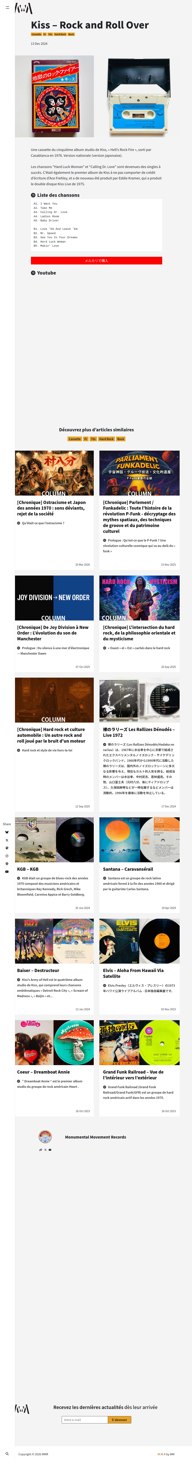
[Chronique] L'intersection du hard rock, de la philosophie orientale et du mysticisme (139, 633)
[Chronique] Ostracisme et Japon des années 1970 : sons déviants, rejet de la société (51, 508)
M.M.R (162, 1454)
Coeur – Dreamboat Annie (43, 1072)
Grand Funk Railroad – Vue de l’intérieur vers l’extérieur (133, 1074)
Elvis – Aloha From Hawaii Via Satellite (133, 973)
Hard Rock (60, 34)
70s (50, 34)
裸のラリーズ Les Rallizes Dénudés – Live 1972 (139, 732)
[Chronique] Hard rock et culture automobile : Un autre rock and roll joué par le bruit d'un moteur (51, 735)
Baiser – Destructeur (38, 970)
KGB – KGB (27, 869)
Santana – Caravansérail (128, 869)
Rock (71, 34)
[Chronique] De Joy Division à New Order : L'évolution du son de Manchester (52, 633)
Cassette (36, 34)
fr (45, 34)
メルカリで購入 (96, 260)
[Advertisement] (96, 378)
